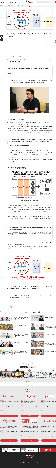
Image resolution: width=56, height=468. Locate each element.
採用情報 (39, 459)
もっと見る (9, 415)
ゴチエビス (14, 370)
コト (4, 2)
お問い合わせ (35, 459)
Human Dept (26, 370)
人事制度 (32, 323)
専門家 (11, 2)
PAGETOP (55, 41)
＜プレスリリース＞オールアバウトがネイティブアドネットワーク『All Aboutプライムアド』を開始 (28, 68)
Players (32, 314)
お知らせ (7, 2)
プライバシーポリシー (27, 459)
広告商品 (38, 50)
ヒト (1, 2)
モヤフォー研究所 (17, 2)
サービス (33, 50)
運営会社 (21, 459)
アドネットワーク (27, 50)
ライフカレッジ (38, 370)
